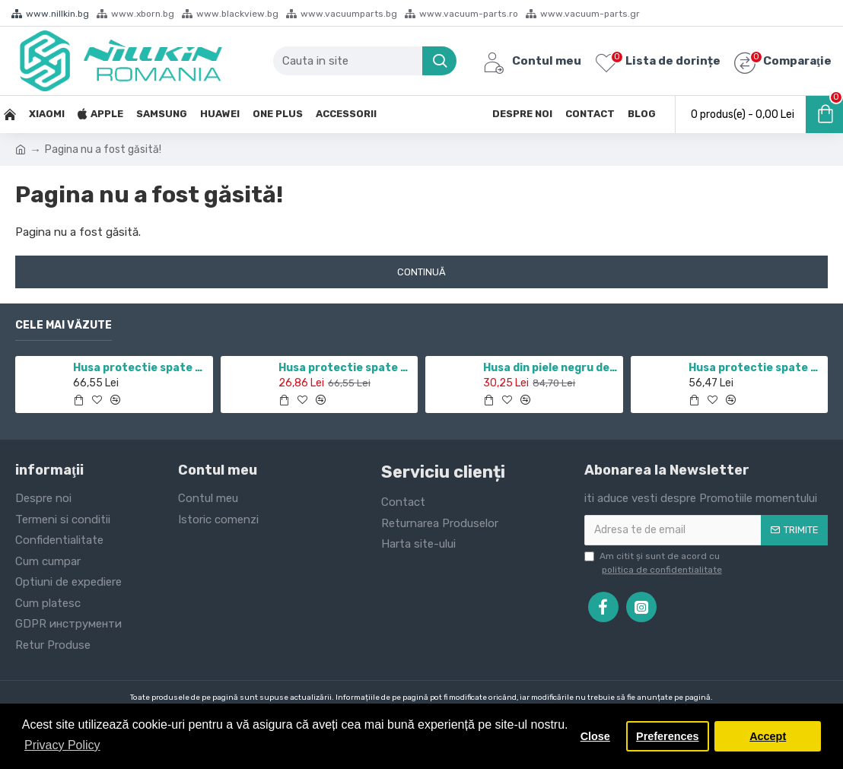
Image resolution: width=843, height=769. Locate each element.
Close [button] (595, 736)
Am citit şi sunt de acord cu (654, 564)
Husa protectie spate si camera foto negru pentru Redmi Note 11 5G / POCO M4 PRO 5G (140, 367)
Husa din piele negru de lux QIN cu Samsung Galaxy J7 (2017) (550, 367)
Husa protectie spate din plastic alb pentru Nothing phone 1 (755, 367)
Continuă (421, 272)
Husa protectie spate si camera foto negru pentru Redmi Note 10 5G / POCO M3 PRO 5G (345, 367)
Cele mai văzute (63, 325)
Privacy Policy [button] (62, 745)
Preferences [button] (667, 736)
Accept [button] (767, 736)
